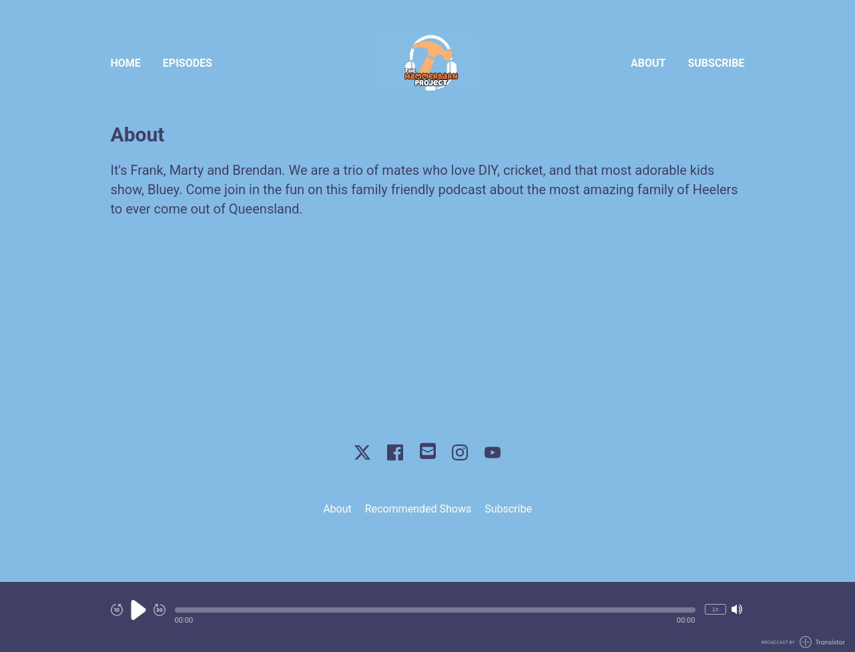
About (648, 63)
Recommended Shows (418, 509)
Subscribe (715, 63)
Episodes (187, 63)
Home (126, 63)
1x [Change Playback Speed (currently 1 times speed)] (714, 609)
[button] (435, 610)
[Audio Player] (427, 617)
